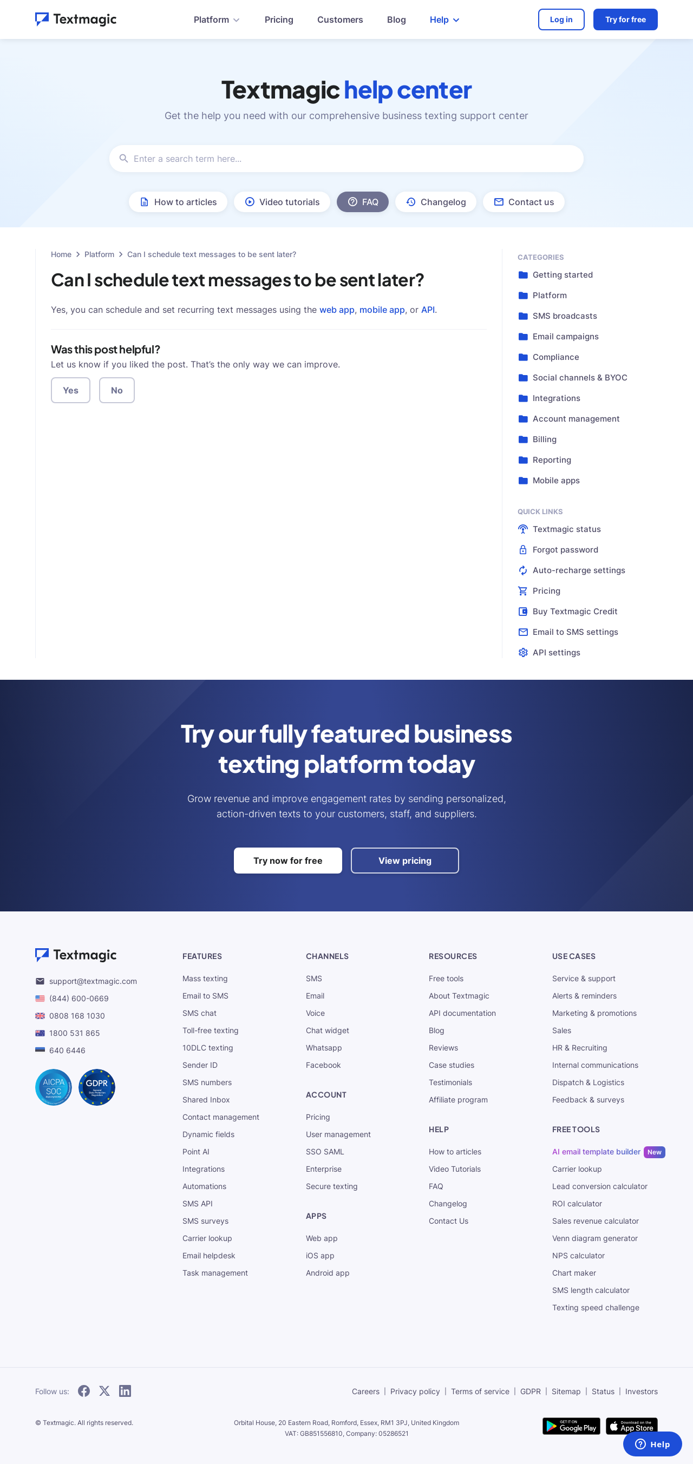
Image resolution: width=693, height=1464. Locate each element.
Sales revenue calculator (595, 1220)
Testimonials (450, 1082)
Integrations (203, 1168)
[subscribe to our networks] (84, 1391)
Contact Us (448, 1220)
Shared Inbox (206, 1099)
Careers (366, 1391)
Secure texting (332, 1186)
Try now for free (288, 860)
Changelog (448, 1203)
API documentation (462, 1012)
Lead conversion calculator (600, 1186)
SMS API (197, 1203)
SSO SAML (325, 1151)
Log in (561, 19)
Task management (215, 1272)
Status (603, 1391)
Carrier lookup (207, 1238)
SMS (314, 978)
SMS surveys (205, 1220)
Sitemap (566, 1391)
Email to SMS (205, 995)
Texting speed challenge (595, 1307)
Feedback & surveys (588, 1099)
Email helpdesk (209, 1255)
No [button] (117, 390)
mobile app (382, 309)
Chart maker (574, 1272)
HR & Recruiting (579, 1047)
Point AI (196, 1151)
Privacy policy (415, 1391)
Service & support (584, 978)
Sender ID (200, 1064)
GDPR (530, 1391)
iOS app (320, 1255)
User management (338, 1134)
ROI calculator (577, 1203)
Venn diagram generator (595, 1238)
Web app (322, 1238)
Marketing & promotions (594, 1012)
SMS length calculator (591, 1290)
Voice (315, 1012)
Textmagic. (59, 1423)
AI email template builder (596, 1151)
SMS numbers (207, 1082)
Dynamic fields (208, 1134)
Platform (99, 254)
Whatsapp (324, 1047)
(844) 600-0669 (72, 998)
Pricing (279, 19)
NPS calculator (578, 1255)
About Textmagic (459, 995)
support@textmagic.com (86, 981)
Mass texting (205, 978)
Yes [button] (71, 390)
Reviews (443, 1047)
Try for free (625, 19)
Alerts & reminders (584, 995)
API (428, 309)
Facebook (323, 1064)
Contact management (220, 1116)
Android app (328, 1272)
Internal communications (595, 1064)
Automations (204, 1186)
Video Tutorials (455, 1168)
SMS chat (199, 1012)
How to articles (455, 1151)
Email (315, 995)
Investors (641, 1391)
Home (61, 254)
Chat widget (327, 1030)
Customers (340, 19)
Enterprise (324, 1168)
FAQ (436, 1186)
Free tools (446, 978)
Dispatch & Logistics (588, 1082)
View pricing (405, 860)
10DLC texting (207, 1047)
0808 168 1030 (70, 1015)
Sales (561, 1030)
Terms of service (480, 1391)
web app (337, 309)
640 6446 (60, 1050)
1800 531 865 (67, 1033)
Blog (396, 19)
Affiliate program (458, 1099)
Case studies (451, 1064)
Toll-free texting (210, 1030)
